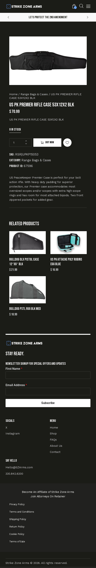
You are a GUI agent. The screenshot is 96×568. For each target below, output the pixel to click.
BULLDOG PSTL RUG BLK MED (25, 309)
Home (13, 94)
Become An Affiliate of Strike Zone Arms (48, 492)
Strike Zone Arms (17, 563)
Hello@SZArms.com (19, 467)
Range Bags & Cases (34, 94)
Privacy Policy (16, 504)
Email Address (16, 385)
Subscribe (48, 403)
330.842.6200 (14, 473)
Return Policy (16, 526)
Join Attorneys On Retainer (48, 496)
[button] (88, 7)
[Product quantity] (20, 142)
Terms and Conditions (21, 511)
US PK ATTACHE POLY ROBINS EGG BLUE (66, 261)
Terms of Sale (17, 541)
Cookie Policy (16, 534)
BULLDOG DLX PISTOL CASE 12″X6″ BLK (24, 261)
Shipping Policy (17, 519)
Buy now (49, 142)
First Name (14, 368)
